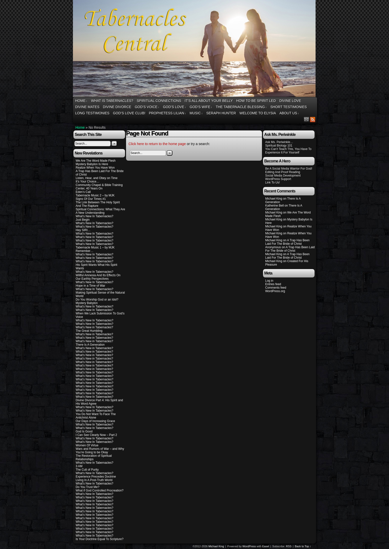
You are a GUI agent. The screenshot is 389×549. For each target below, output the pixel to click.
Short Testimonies (288, 107)
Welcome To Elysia (257, 113)
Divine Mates (87, 107)
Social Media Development (283, 175)
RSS (313, 119)
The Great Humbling (89, 331)
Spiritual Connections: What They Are (100, 209)
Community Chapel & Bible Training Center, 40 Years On (99, 186)
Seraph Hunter (221, 113)
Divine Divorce (117, 107)
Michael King (216, 546)
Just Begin (83, 219)
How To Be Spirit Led (256, 101)
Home (81, 101)
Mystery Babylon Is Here (92, 164)
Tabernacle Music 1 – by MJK (95, 247)
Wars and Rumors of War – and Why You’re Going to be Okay (100, 450)
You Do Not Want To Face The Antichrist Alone (96, 415)
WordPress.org (275, 291)
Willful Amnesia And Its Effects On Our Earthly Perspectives (98, 277)
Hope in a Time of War (90, 285)
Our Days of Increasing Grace (95, 421)
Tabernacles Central (195, 49)
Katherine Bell (274, 205)
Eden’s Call (83, 192)
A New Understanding (90, 212)
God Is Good (84, 431)
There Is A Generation (90, 344)
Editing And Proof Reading (282, 172)
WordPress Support (278, 179)
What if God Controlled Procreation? (100, 490)
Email (306, 119)
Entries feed (273, 284)
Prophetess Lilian (167, 113)
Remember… (84, 251)
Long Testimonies (92, 113)
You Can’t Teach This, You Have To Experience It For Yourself (288, 150)
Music (196, 113)
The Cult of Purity (87, 469)
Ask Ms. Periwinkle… (279, 142)
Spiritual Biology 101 (278, 145)
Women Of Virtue (87, 445)
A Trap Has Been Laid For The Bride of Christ (287, 242)
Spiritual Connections (159, 101)
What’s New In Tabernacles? (94, 216)
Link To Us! (272, 182)
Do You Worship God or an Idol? (97, 299)
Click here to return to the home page (157, 144)
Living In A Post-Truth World (94, 480)
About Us (289, 113)
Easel (265, 546)
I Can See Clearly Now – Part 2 (96, 435)
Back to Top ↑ (303, 546)
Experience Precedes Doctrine (96, 476)
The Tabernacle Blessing (241, 107)
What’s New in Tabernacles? (94, 327)
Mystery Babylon (87, 303)
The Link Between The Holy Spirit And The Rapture (98, 204)
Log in (269, 280)
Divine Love (290, 101)
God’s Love (174, 107)
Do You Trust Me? (87, 487)
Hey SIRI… (83, 230)
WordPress (249, 546)
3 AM (79, 466)
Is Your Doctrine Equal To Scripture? (100, 539)
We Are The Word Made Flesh (96, 160)
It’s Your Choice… (87, 181)
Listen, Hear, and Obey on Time (97, 178)
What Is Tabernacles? (112, 101)
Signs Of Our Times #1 (91, 199)
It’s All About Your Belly (209, 101)
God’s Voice (147, 107)
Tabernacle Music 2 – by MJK (95, 195)
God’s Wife (201, 107)
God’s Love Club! (129, 113)
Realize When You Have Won (95, 167)
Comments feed (275, 287)
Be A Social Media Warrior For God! (288, 168)
